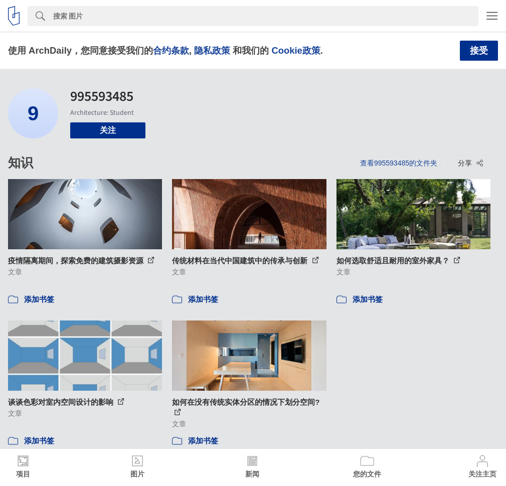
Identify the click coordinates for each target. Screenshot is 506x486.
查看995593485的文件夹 (398, 163)
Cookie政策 (295, 50)
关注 (108, 130)
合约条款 (171, 50)
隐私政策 (212, 50)
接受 (479, 51)
